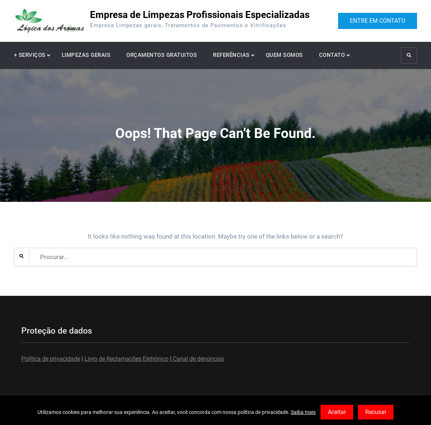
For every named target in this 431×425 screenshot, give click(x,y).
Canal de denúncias (197, 358)
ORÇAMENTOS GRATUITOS (161, 55)
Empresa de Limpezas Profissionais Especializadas (199, 14)
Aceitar (337, 411)
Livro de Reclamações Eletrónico (126, 358)
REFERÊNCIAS (231, 55)
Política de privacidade (50, 358)
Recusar (375, 411)
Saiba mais (303, 412)
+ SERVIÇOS (30, 55)
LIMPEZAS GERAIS (86, 55)
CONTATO (332, 55)
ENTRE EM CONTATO (377, 20)
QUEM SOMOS (284, 55)
